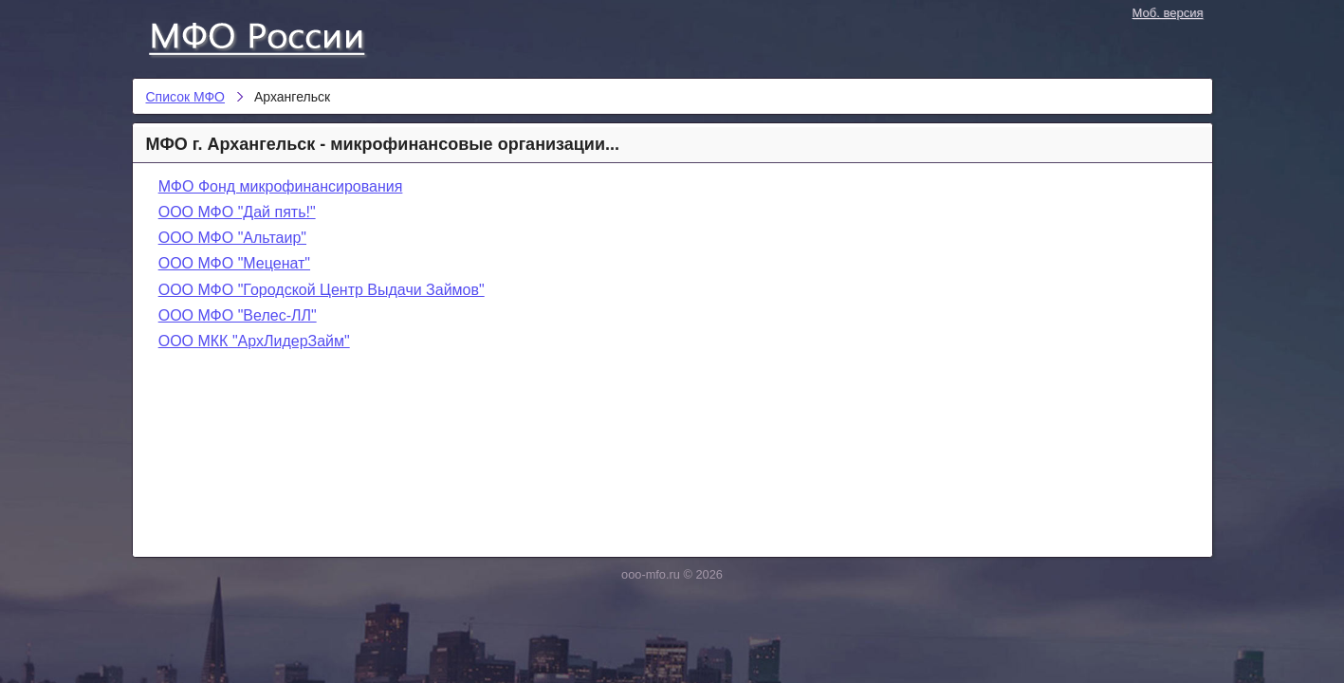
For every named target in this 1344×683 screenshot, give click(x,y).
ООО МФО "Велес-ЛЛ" (237, 315)
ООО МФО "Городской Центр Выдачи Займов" (321, 290)
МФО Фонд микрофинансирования (280, 186)
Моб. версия (1168, 13)
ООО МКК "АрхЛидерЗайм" (254, 341)
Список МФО (274, 35)
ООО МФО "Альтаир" (232, 238)
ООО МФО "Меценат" (234, 263)
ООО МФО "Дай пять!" (237, 212)
